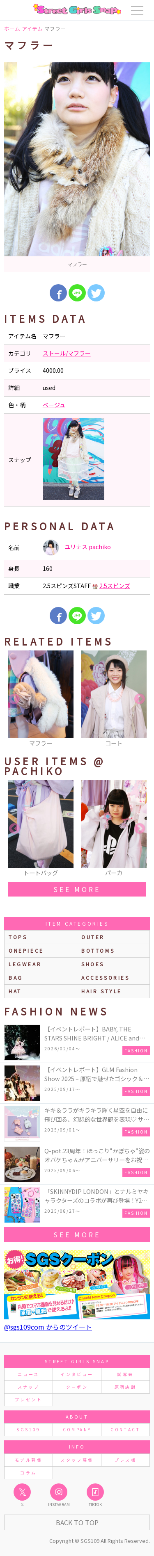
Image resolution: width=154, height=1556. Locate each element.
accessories (105, 977)
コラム (28, 1472)
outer (93, 936)
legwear (25, 964)
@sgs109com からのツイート (48, 1327)
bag (16, 977)
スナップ (28, 1387)
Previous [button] (14, 699)
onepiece (26, 950)
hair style (101, 991)
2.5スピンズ (114, 586)
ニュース (28, 1374)
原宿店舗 (125, 1387)
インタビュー (76, 1374)
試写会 (125, 1374)
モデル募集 (28, 1460)
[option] (77, 167)
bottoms (98, 950)
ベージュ (54, 405)
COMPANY (77, 1429)
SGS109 (28, 1429)
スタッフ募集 (76, 1460)
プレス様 (125, 1460)
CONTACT (125, 1429)
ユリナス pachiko (77, 547)
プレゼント (28, 1399)
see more (76, 889)
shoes (92, 964)
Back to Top (77, 1522)
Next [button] (139, 699)
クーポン (77, 1387)
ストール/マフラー (67, 353)
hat (15, 991)
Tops (18, 936)
